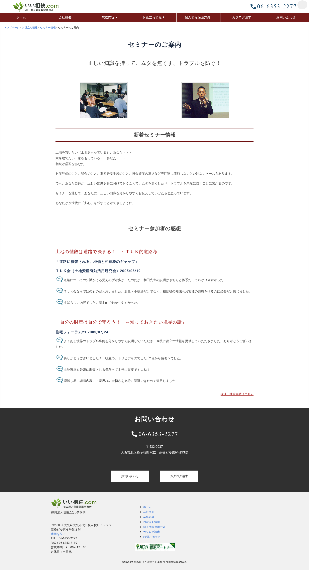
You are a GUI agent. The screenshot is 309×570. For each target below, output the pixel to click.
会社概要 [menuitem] (65, 17)
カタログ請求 (179, 476)
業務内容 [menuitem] (108, 17)
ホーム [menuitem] (21, 17)
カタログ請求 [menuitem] (241, 17)
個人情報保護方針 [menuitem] (197, 17)
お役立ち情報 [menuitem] (152, 17)
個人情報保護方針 (154, 527)
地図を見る (58, 534)
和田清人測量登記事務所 (151, 561)
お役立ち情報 (151, 522)
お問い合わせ (130, 476)
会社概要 (148, 512)
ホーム (147, 507)
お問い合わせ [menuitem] (285, 17)
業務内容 (148, 517)
